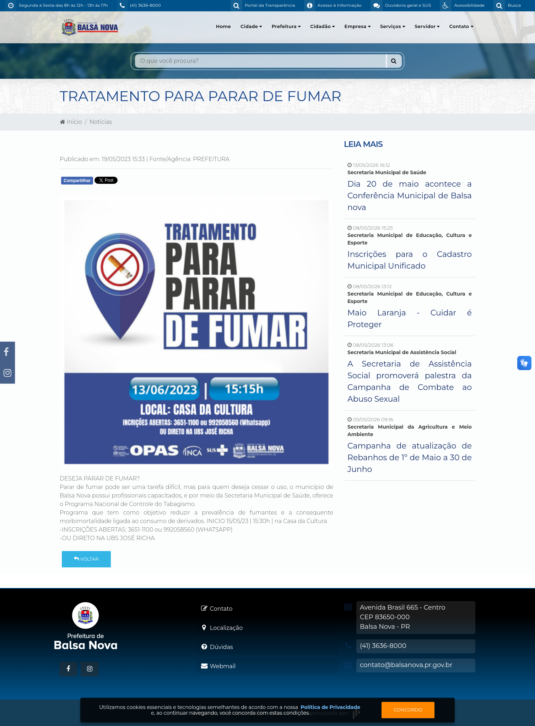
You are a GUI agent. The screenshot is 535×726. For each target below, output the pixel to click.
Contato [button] (461, 26)
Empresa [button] (358, 26)
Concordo (408, 710)
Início (71, 122)
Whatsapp (143, 182)
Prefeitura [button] (286, 26)
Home (223, 26)
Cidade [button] (251, 26)
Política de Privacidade (330, 707)
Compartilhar (77, 180)
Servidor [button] (427, 26)
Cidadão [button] (322, 26)
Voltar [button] (86, 559)
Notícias (101, 122)
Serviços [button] (392, 26)
